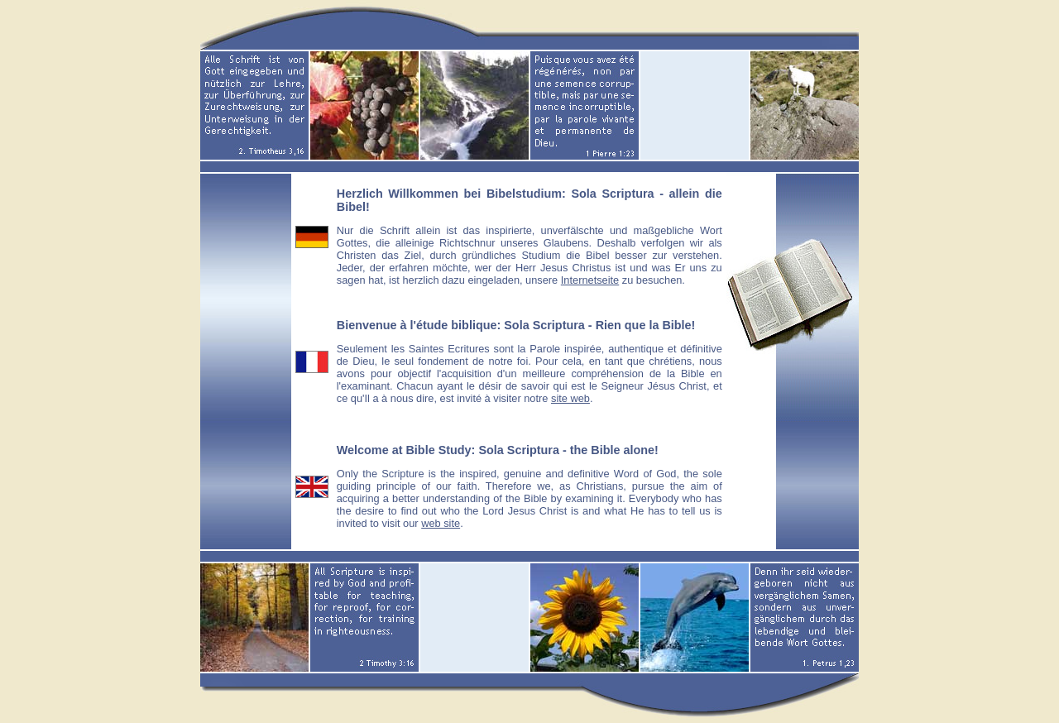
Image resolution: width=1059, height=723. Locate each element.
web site (440, 523)
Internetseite (590, 280)
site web (570, 398)
